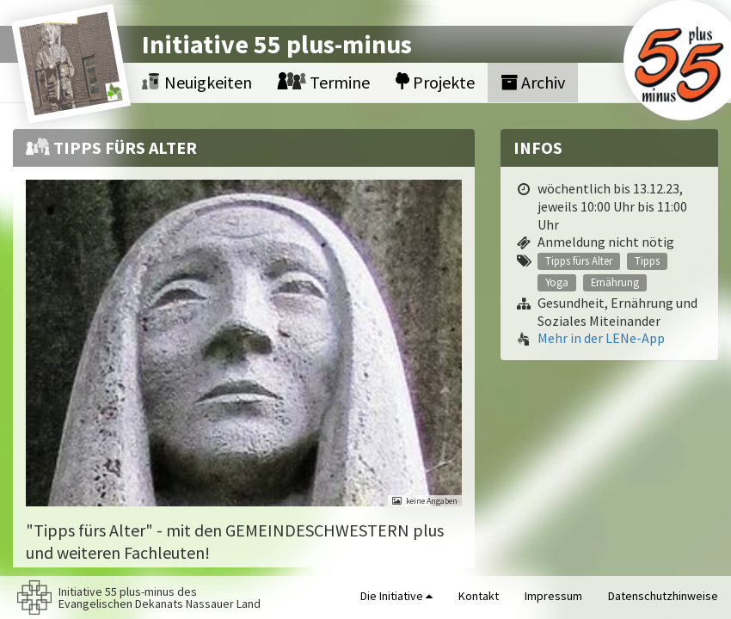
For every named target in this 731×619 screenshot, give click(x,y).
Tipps (647, 260)
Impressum (553, 596)
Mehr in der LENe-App (601, 337)
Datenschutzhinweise (663, 596)
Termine (324, 82)
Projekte (435, 82)
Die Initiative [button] (396, 596)
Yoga (556, 282)
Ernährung (615, 282)
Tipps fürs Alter (578, 260)
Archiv (533, 82)
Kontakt (478, 596)
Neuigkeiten (197, 82)
